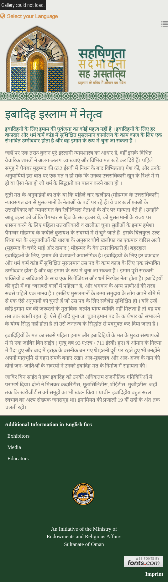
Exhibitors (17, 436)
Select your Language (29, 16)
